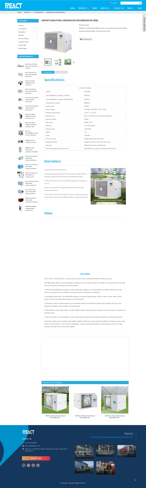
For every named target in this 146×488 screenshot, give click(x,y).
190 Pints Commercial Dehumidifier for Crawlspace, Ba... (31, 175)
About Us (106, 8)
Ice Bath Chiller (22, 45)
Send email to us (87, 39)
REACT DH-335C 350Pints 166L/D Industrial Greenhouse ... (32, 108)
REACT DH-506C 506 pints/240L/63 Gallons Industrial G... (31, 91)
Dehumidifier (38, 12)
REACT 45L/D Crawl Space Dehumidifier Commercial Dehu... (30, 191)
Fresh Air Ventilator (23, 38)
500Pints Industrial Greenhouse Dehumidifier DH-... (55, 416)
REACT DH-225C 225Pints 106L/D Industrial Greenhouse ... (32, 99)
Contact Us (119, 8)
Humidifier (21, 35)
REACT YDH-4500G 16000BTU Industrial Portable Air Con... (30, 116)
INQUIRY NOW (28, 458)
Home (72, 8)
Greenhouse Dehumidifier (55, 12)
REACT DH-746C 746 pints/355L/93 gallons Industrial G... (31, 74)
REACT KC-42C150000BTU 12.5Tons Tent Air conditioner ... (31, 133)
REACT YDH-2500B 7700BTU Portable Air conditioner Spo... (31, 124)
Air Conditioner (22, 28)
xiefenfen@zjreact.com (26, 446)
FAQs (140, 8)
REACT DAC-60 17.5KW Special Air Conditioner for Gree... (31, 66)
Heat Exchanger (22, 48)
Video (130, 8)
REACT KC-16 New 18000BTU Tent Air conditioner (30, 83)
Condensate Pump (23, 42)
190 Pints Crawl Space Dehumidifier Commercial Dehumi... (31, 158)
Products (83, 8)
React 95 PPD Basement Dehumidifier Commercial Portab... (31, 183)
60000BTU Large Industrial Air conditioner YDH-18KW (31, 149)
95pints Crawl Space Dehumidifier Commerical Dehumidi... (31, 200)
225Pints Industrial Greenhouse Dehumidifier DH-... (115, 416)
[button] (73, 62)
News (95, 8)
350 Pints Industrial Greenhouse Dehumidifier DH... (85, 416)
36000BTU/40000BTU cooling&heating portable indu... (30, 208)
